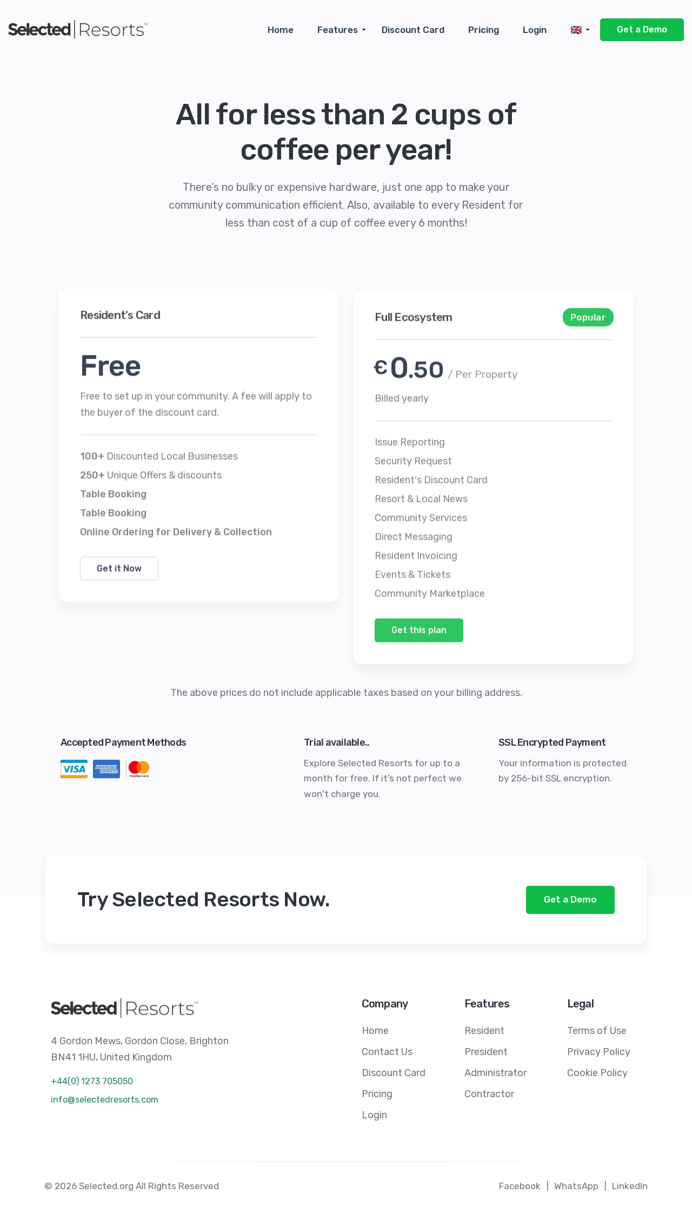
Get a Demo (642, 29)
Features (337, 29)
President (486, 1051)
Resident (484, 1030)
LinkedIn (630, 1183)
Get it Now (119, 585)
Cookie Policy (597, 1071)
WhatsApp (576, 1183)
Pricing (483, 29)
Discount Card (413, 29)
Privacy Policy (598, 1051)
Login (535, 29)
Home (281, 29)
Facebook (520, 1183)
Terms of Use (597, 1030)
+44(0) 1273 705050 (92, 1081)
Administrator (495, 1071)
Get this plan (419, 650)
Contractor (489, 1092)
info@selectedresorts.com (104, 1100)
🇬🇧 (576, 29)
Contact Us (387, 1051)
